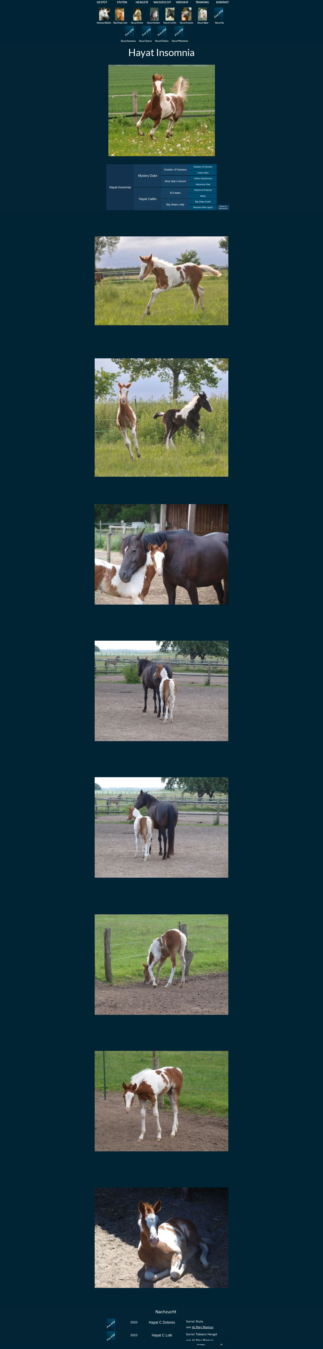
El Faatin (175, 192)
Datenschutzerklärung (145, 1344)
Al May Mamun (202, 1327)
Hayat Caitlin (147, 199)
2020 (134, 1322)
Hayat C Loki (162, 1335)
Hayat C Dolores (162, 1322)
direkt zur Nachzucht (223, 207)
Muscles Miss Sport (203, 207)
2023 (134, 1335)
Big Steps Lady (175, 204)
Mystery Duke (147, 175)
